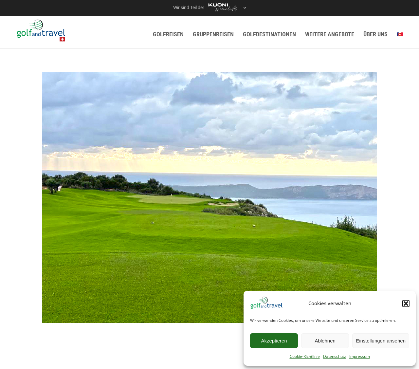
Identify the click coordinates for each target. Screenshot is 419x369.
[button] (406, 303)
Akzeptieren (274, 340)
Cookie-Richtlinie (305, 356)
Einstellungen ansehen (381, 340)
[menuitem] (400, 34)
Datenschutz (334, 356)
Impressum (359, 356)
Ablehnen (325, 340)
